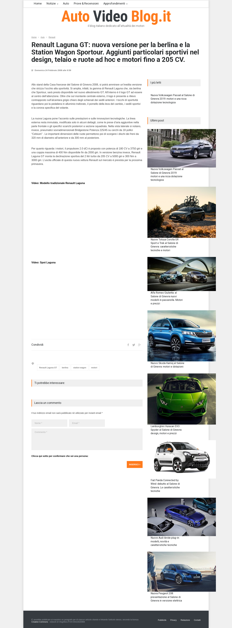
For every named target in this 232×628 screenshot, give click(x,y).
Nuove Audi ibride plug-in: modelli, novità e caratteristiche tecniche (165, 541)
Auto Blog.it (116, 16)
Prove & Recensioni (86, 3)
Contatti (197, 620)
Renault (52, 37)
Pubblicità (162, 620)
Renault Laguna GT (48, 368)
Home (38, 3)
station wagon (79, 368)
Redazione (185, 620)
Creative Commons (39, 622)
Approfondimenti (114, 3)
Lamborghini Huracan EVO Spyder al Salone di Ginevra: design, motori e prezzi (166, 430)
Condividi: (37, 344)
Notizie (51, 3)
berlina (65, 368)
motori (94, 368)
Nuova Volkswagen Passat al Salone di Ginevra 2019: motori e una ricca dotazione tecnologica (173, 99)
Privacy (173, 620)
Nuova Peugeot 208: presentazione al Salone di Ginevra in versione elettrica (166, 597)
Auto (66, 3)
